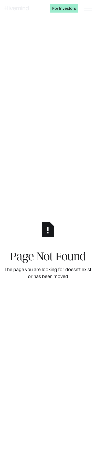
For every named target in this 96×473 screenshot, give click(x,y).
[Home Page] (16, 8)
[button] (88, 8)
